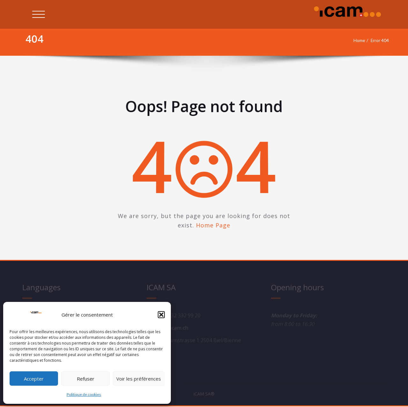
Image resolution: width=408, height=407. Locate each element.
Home (355, 40)
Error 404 (378, 40)
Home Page (213, 228)
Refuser (85, 378)
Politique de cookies (84, 394)
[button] (161, 314)
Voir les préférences (138, 378)
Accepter (34, 378)
